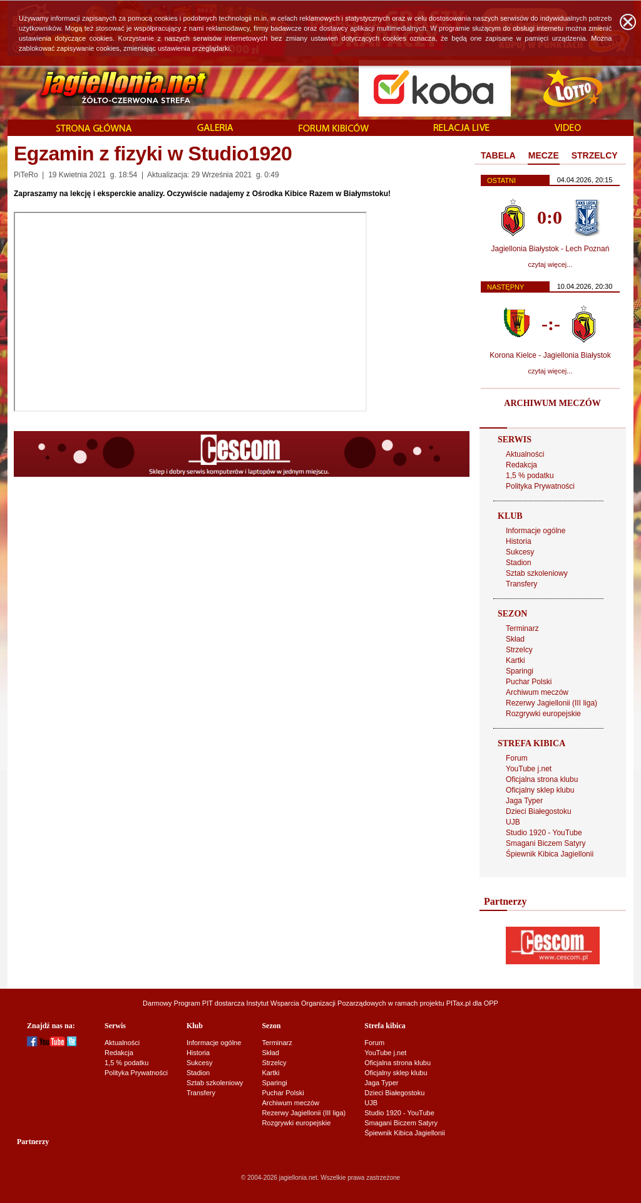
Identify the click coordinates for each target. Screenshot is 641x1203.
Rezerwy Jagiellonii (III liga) (551, 703)
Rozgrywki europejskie (543, 713)
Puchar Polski (528, 681)
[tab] (498, 156)
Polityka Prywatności (540, 486)
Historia (518, 541)
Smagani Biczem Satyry (545, 843)
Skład (515, 639)
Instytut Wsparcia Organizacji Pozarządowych (316, 1003)
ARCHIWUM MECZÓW (552, 403)
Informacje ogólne (535, 530)
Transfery (521, 584)
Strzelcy (519, 649)
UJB (513, 822)
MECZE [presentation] (543, 155)
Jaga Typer (524, 800)
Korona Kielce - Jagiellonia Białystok (550, 355)
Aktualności (525, 454)
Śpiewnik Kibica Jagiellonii (549, 854)
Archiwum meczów (537, 692)
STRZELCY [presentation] (595, 155)
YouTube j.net (528, 768)
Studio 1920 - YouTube (544, 832)
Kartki (515, 660)
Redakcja (521, 465)
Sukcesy (520, 552)
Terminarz (522, 628)
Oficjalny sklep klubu (540, 790)
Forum (517, 758)
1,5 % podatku (530, 475)
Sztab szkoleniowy (537, 573)
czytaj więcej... (550, 264)
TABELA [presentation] (498, 155)
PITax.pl (458, 1003)
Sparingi (519, 671)
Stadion (518, 562)
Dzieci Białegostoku (539, 811)
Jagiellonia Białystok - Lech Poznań (550, 248)
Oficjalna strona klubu (542, 779)
